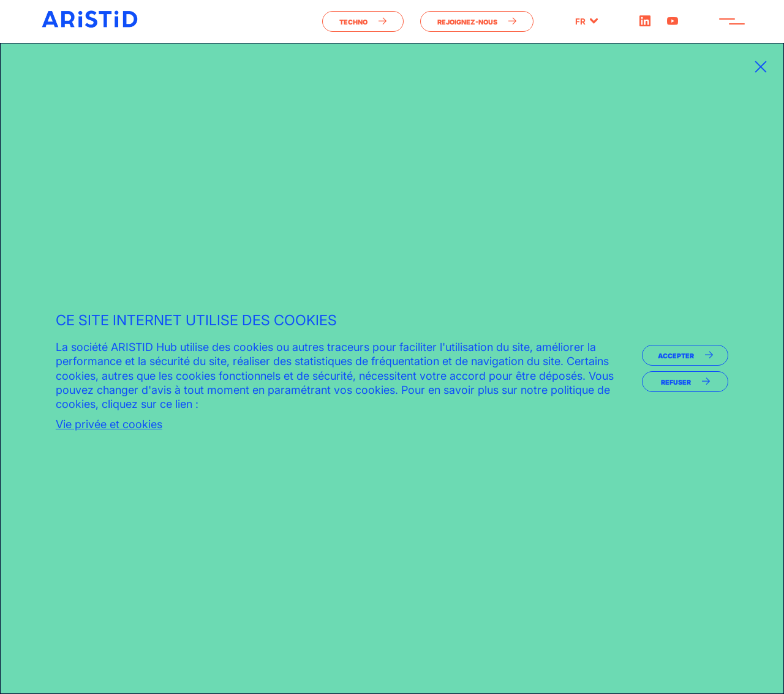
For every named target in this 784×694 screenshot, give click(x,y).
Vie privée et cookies (109, 424)
